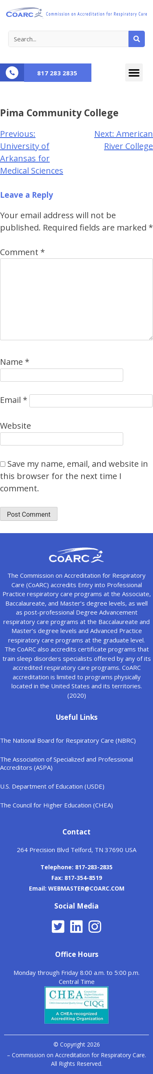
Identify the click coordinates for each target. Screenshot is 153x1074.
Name (14, 361)
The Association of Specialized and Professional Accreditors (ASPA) (66, 763)
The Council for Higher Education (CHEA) (56, 805)
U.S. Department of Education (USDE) (52, 786)
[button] (134, 72)
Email (13, 399)
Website (15, 425)
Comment (22, 252)
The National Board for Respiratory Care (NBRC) (68, 740)
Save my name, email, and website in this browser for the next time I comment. (74, 476)
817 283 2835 (57, 73)
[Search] (137, 39)
